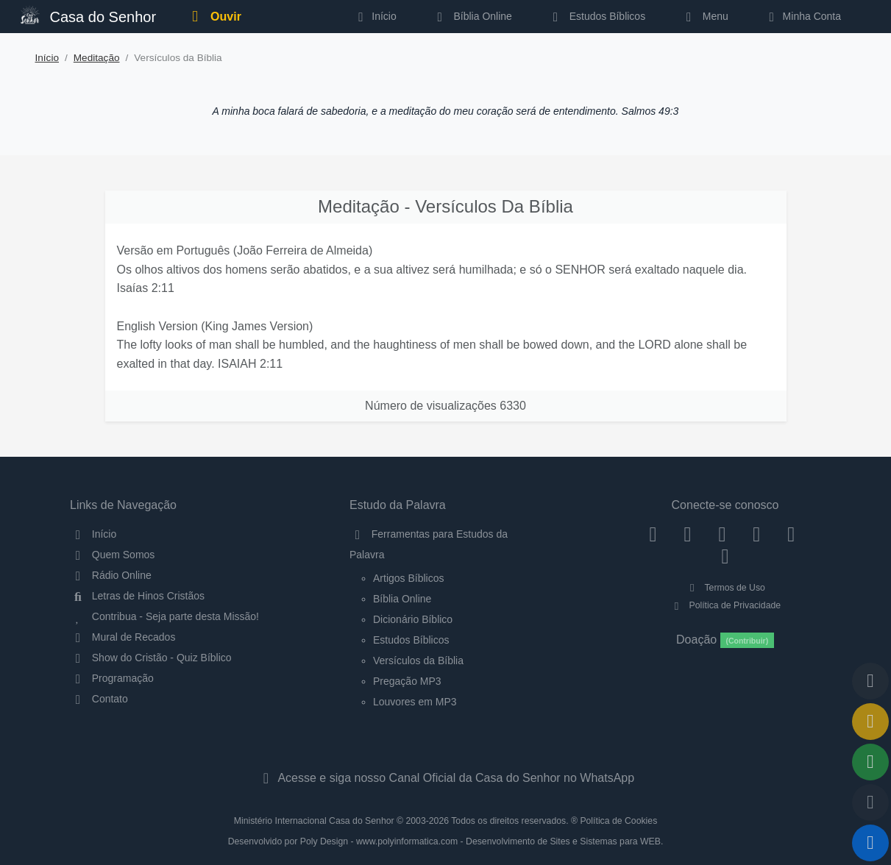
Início (47, 57)
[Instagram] (687, 534)
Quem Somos (112, 554)
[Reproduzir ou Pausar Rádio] (870, 843)
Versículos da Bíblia (418, 660)
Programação (112, 678)
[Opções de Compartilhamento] (870, 762)
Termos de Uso (725, 588)
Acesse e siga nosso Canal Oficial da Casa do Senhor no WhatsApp (445, 778)
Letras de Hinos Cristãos (137, 596)
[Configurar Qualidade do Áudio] (870, 802)
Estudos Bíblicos (596, 16)
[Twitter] (722, 534)
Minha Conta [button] (802, 16)
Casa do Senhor (88, 15)
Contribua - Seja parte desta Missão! (164, 616)
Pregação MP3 (407, 681)
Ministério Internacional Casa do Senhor (314, 821)
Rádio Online (111, 575)
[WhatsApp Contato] (791, 534)
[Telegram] (725, 555)
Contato (99, 699)
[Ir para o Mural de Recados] (870, 721)
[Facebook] (653, 534)
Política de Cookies (618, 821)
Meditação (97, 57)
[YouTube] (757, 534)
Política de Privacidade (725, 605)
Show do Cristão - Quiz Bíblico (151, 657)
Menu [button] (704, 16)
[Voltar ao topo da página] (870, 681)
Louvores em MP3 (415, 702)
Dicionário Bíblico (412, 619)
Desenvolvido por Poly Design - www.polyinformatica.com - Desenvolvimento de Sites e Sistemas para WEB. (446, 841)
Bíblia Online (472, 16)
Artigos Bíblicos (408, 578)
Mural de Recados (122, 637)
